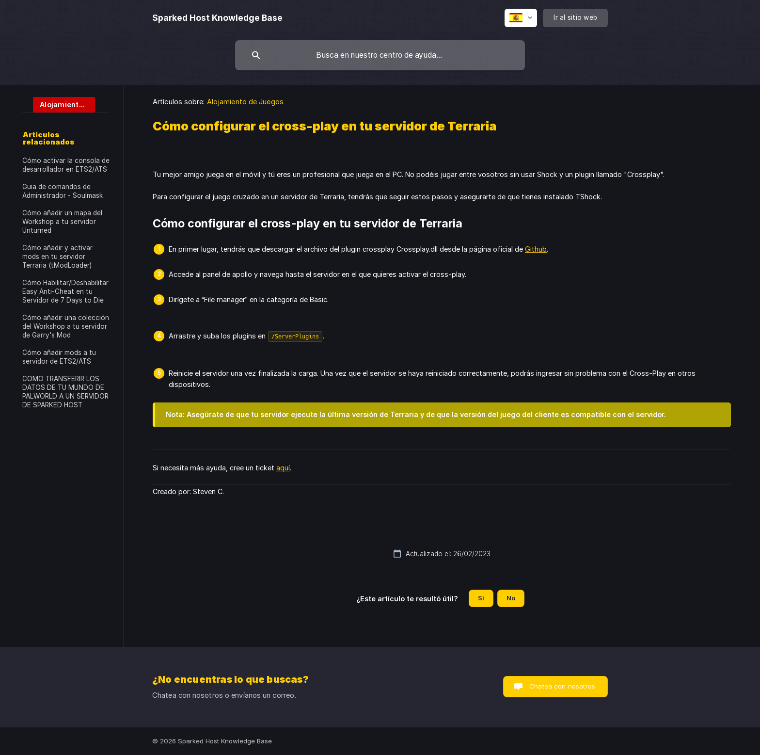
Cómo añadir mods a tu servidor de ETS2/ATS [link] (59, 357)
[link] (58, 104)
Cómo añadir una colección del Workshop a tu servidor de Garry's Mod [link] (65, 326)
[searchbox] (380, 55)
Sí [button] (481, 598)
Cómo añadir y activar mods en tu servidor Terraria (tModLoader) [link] (57, 256)
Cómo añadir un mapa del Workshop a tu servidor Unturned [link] (62, 221)
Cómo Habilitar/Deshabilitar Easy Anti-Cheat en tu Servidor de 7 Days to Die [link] (65, 291)
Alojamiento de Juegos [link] (245, 101)
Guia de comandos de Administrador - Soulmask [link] (62, 191)
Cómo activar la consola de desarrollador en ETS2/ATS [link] (66, 165)
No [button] (511, 598)
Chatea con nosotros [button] (562, 686)
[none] (217, 18)
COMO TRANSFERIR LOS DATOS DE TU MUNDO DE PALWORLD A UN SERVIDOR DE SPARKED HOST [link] (65, 392)
